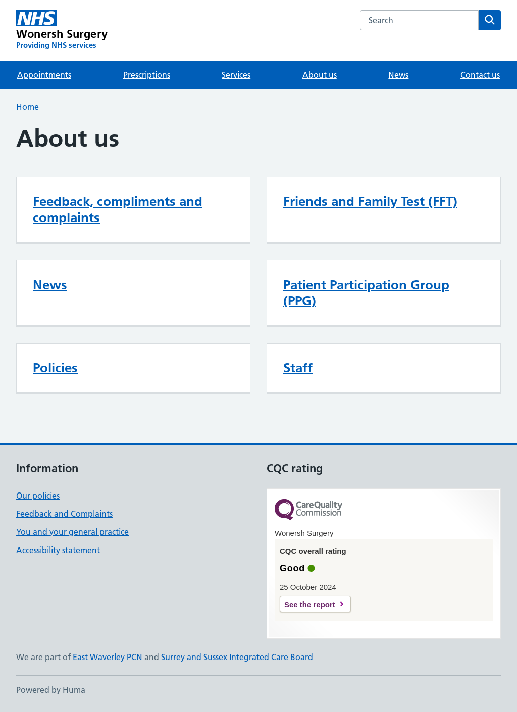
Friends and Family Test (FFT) (370, 201)
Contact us (480, 75)
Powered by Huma (50, 690)
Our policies (38, 495)
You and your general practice (72, 532)
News (398, 75)
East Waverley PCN (107, 657)
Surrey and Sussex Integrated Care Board (237, 657)
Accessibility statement (58, 550)
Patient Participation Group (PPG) (366, 293)
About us (319, 75)
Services (236, 75)
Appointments (44, 75)
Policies (55, 368)
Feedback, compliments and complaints (117, 209)
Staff (298, 368)
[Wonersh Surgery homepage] (62, 30)
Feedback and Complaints (64, 514)
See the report (309, 604)
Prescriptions (146, 75)
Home (27, 107)
